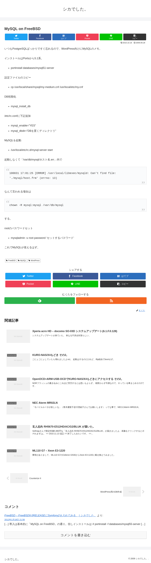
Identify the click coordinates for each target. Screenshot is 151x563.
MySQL (22, 261)
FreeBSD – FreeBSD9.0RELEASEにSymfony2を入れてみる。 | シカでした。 (50, 515)
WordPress (34, 261)
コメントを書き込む (75, 535)
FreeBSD (10, 261)
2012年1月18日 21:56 (14, 519)
